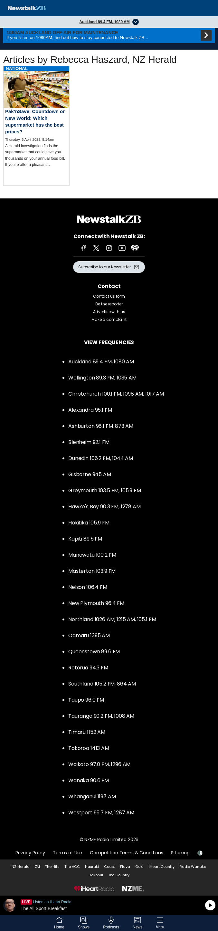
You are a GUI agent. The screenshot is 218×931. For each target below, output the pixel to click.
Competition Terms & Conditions (126, 852)
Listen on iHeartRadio (109, 905)
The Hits (52, 866)
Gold (139, 866)
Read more (36, 122)
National (17, 68)
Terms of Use (67, 852)
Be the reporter (108, 304)
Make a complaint (109, 319)
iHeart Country (161, 866)
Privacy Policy (30, 852)
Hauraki (92, 866)
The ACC (72, 866)
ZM (37, 866)
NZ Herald (20, 866)
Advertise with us (109, 311)
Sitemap (180, 852)
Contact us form (109, 296)
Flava (125, 866)
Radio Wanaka (193, 866)
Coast (109, 866)
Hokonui (96, 875)
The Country (118, 875)
